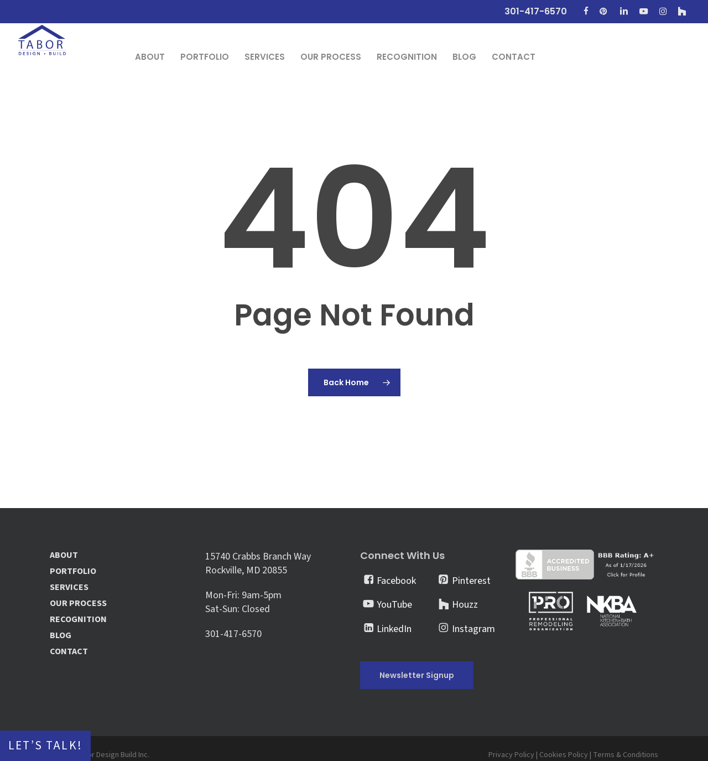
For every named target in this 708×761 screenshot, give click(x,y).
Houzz (465, 605)
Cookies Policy (563, 754)
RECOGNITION (78, 619)
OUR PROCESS (78, 603)
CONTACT (69, 652)
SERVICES (69, 587)
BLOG (60, 635)
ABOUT (64, 555)
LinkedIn (394, 629)
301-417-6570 (233, 634)
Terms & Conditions (625, 754)
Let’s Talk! (45, 745)
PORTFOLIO (73, 571)
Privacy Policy (511, 754)
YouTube (394, 605)
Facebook (396, 581)
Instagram (473, 629)
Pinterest (471, 581)
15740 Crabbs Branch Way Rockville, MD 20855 (258, 563)
